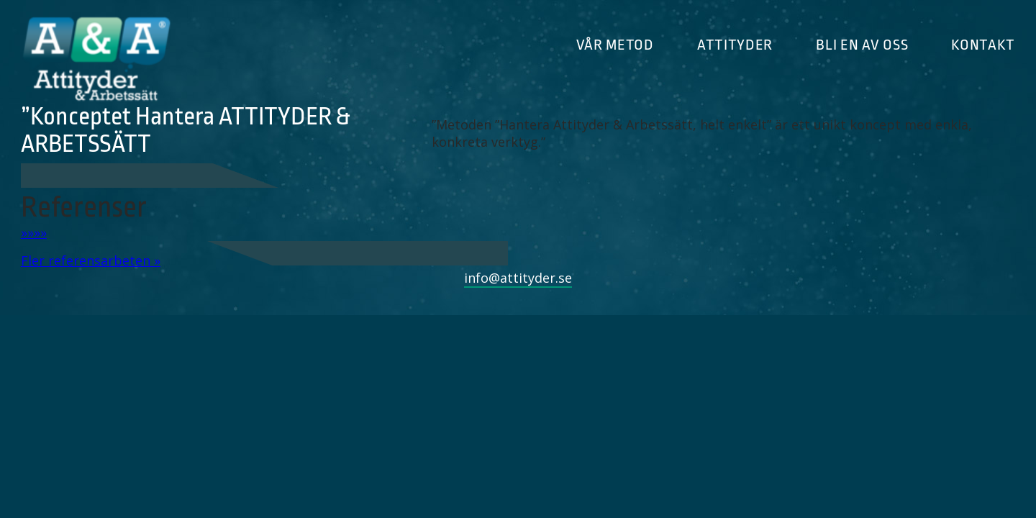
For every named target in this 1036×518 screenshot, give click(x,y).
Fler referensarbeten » (90, 260)
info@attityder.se (518, 277)
